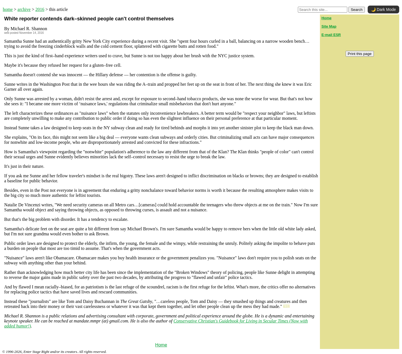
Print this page (360, 54)
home (8, 9)
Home (161, 345)
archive (24, 9)
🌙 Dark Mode (383, 9)
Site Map (328, 26)
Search (356, 10)
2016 (39, 9)
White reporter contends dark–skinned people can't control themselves (89, 18)
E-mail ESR (331, 35)
